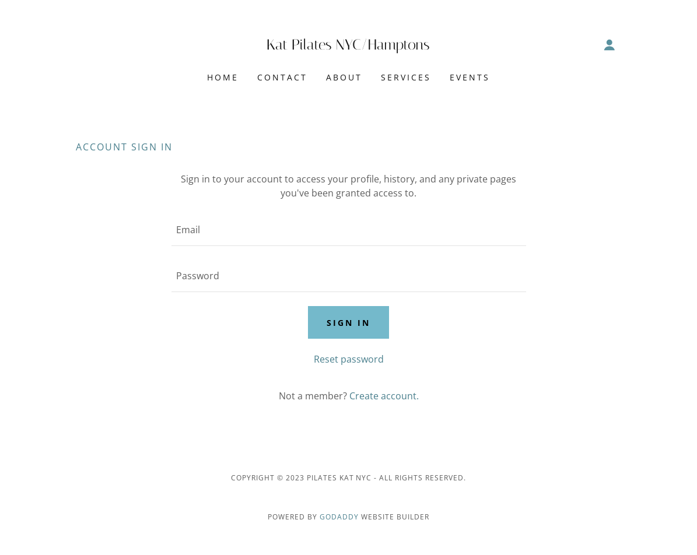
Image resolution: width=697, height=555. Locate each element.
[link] (348, 46)
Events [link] (470, 77)
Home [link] (223, 77)
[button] (609, 45)
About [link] (344, 77)
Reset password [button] (349, 359)
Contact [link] (282, 77)
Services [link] (406, 77)
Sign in (348, 322)
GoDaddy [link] (339, 517)
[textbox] (348, 230)
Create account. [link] (384, 395)
